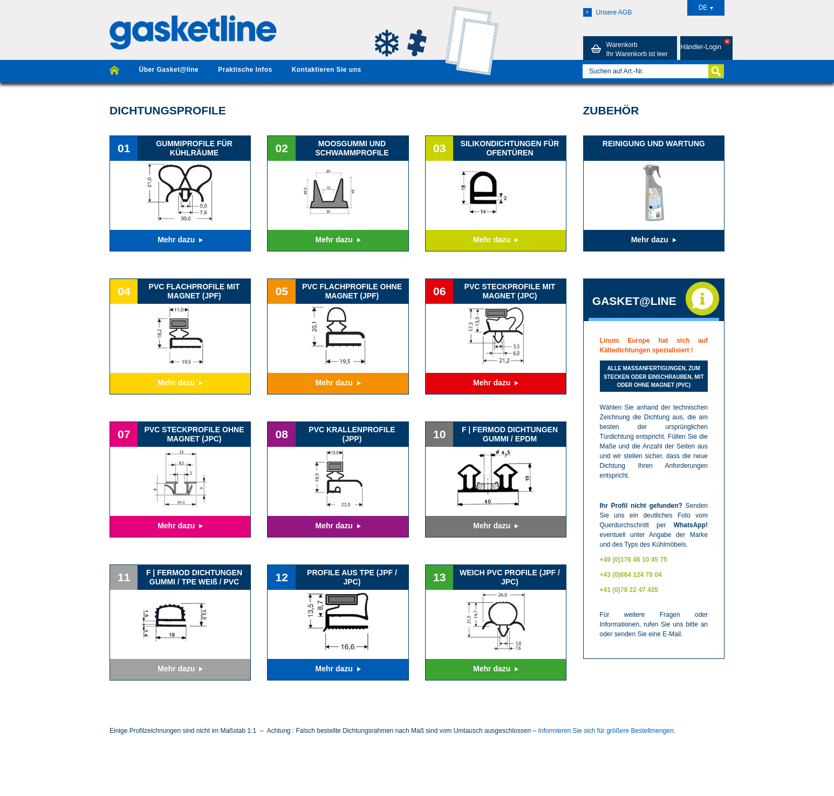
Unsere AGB (607, 12)
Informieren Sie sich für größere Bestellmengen (605, 730)
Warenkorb (627, 49)
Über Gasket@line (169, 69)
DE (706, 7)
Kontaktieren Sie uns (326, 69)
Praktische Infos (245, 69)
